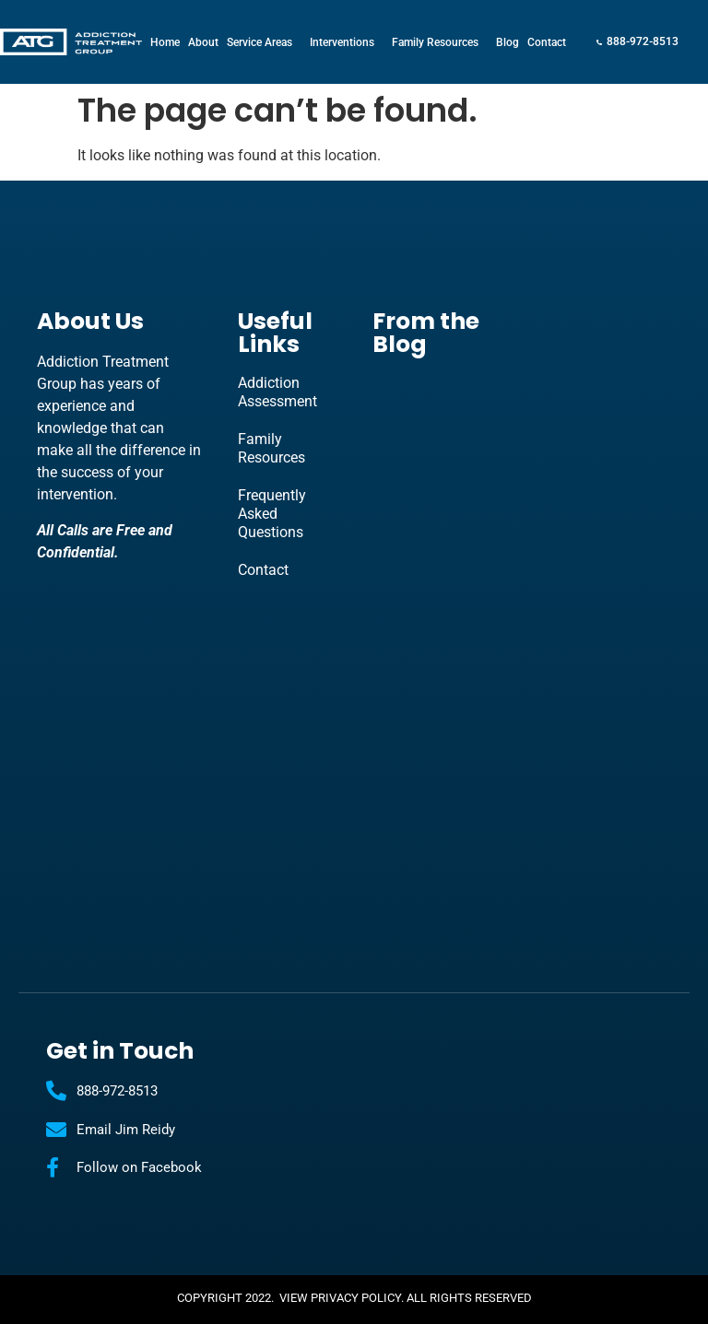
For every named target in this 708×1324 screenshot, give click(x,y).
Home (165, 42)
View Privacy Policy (340, 1298)
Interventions (347, 42)
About (203, 42)
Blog (507, 42)
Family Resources (440, 42)
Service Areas (264, 42)
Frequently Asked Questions (272, 513)
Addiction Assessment (277, 392)
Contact (546, 42)
